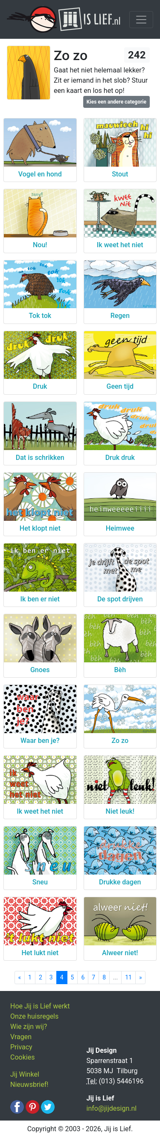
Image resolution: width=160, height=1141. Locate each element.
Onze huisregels (34, 1016)
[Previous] (20, 977)
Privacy (21, 1047)
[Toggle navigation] (141, 19)
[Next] (140, 977)
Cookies (22, 1057)
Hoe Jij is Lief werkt (40, 1006)
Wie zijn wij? (28, 1027)
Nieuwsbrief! (29, 1084)
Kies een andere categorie (116, 102)
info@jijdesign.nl (112, 1108)
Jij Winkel (24, 1074)
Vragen (21, 1037)
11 (128, 977)
